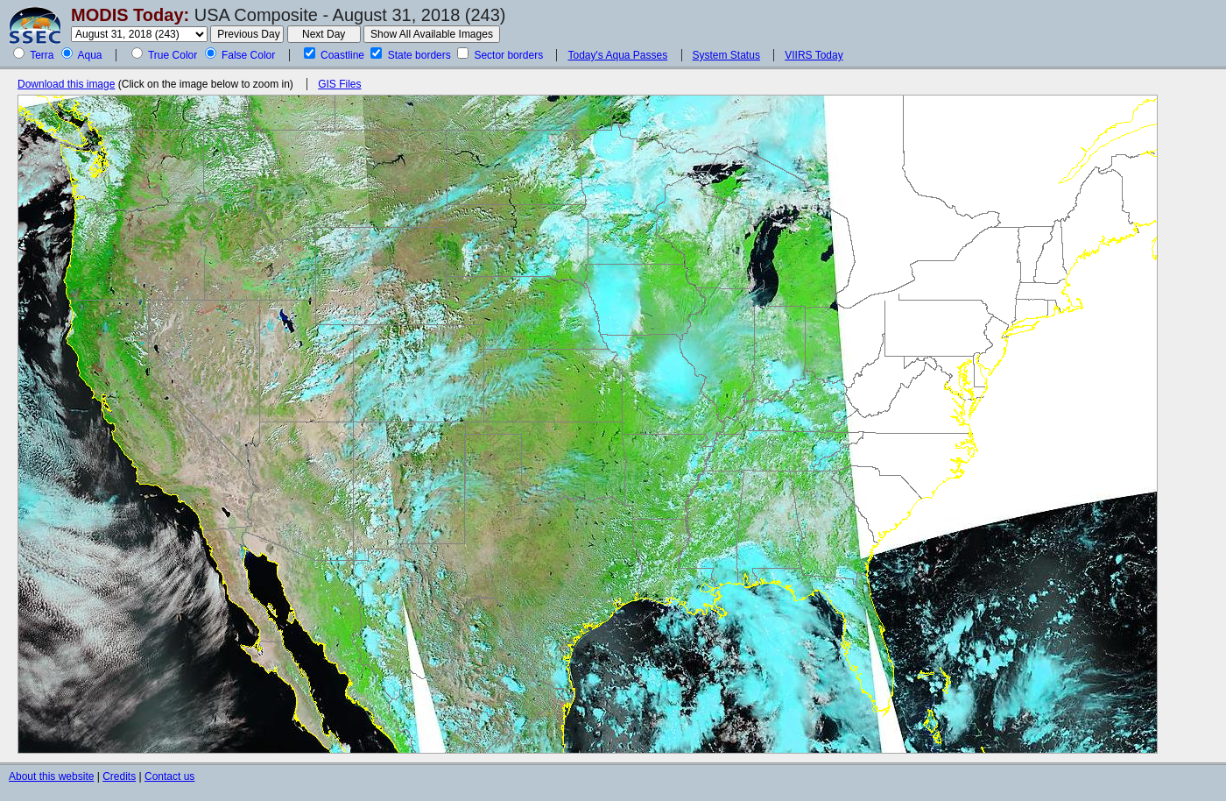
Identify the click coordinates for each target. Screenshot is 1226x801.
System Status (726, 55)
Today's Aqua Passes (617, 55)
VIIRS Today (813, 55)
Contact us (169, 776)
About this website (51, 776)
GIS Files (339, 84)
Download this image (66, 84)
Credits (119, 776)
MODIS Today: (130, 15)
